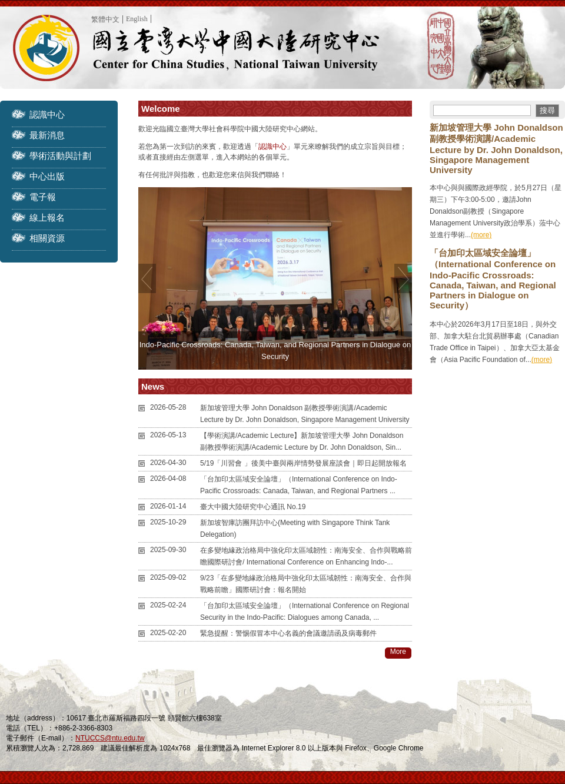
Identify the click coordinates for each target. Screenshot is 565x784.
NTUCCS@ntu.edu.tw (110, 738)
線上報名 (47, 217)
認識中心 (47, 114)
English (137, 19)
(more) (481, 235)
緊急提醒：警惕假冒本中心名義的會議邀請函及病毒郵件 (288, 633)
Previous (147, 278)
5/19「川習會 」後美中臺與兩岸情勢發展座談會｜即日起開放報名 (303, 463)
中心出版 (47, 176)
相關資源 (47, 238)
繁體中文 (105, 19)
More (398, 651)
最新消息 (47, 135)
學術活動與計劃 (60, 156)
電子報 (42, 197)
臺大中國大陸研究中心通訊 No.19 (252, 507)
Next (403, 278)
